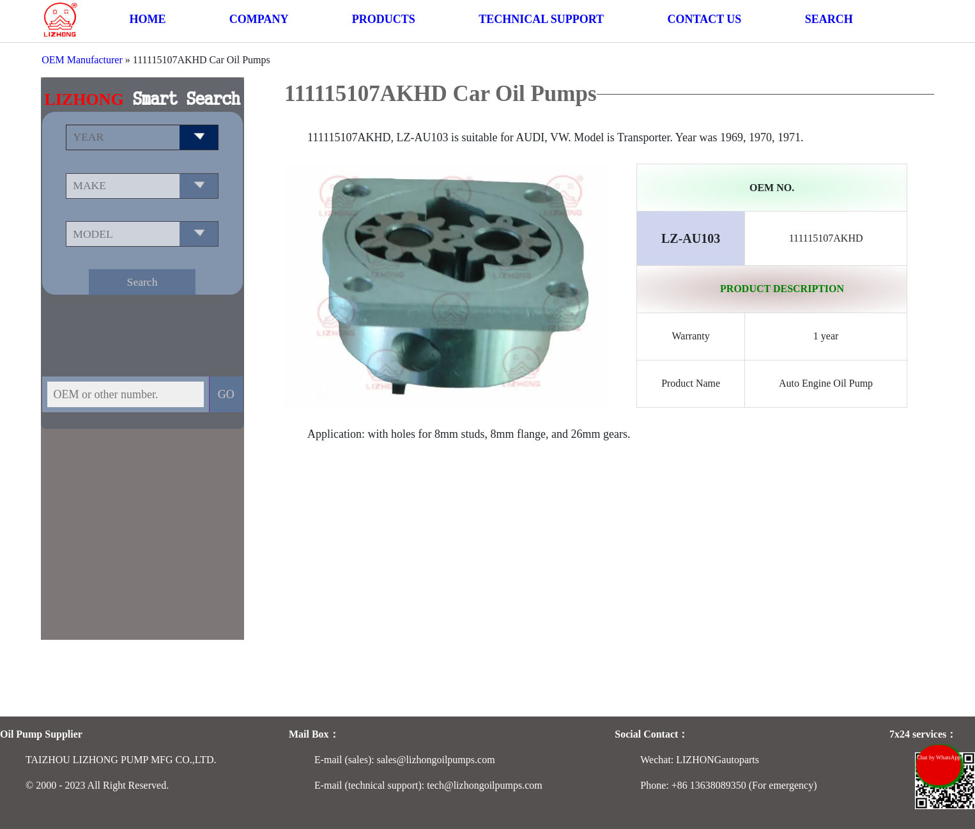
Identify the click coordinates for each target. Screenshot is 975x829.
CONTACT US (704, 19)
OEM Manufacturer (82, 59)
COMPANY (259, 19)
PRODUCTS (383, 19)
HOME (147, 19)
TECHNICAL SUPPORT (541, 19)
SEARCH (829, 19)
